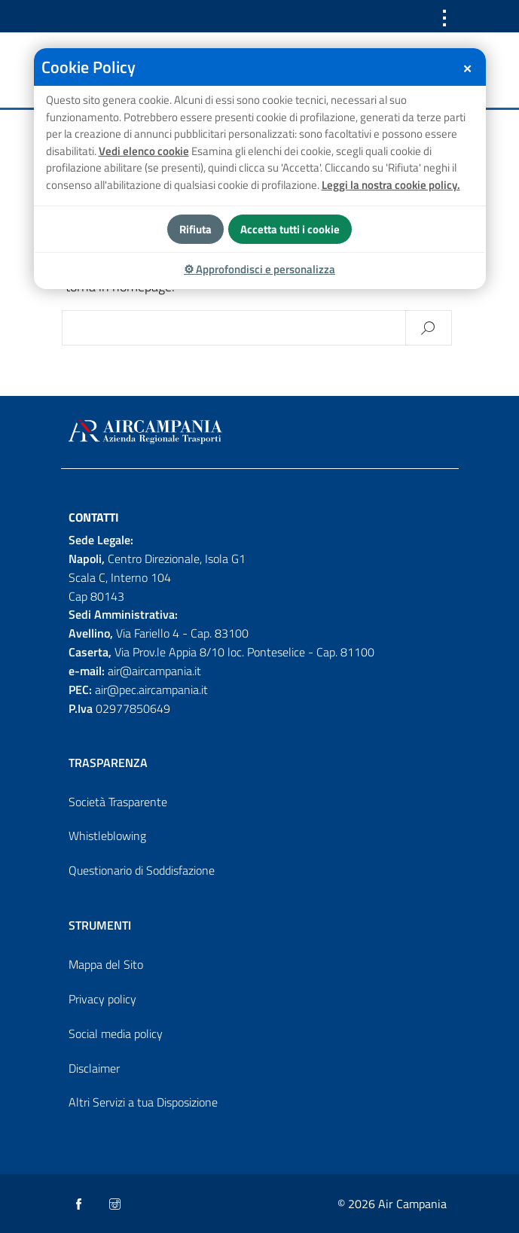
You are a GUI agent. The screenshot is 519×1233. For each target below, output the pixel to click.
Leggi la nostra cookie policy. (391, 184)
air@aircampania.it (154, 671)
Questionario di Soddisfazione (142, 870)
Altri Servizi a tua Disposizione (143, 1102)
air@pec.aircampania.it (151, 689)
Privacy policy (102, 999)
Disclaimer (94, 1068)
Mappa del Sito (106, 964)
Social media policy (116, 1033)
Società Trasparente (118, 802)
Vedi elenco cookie (144, 151)
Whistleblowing (107, 836)
